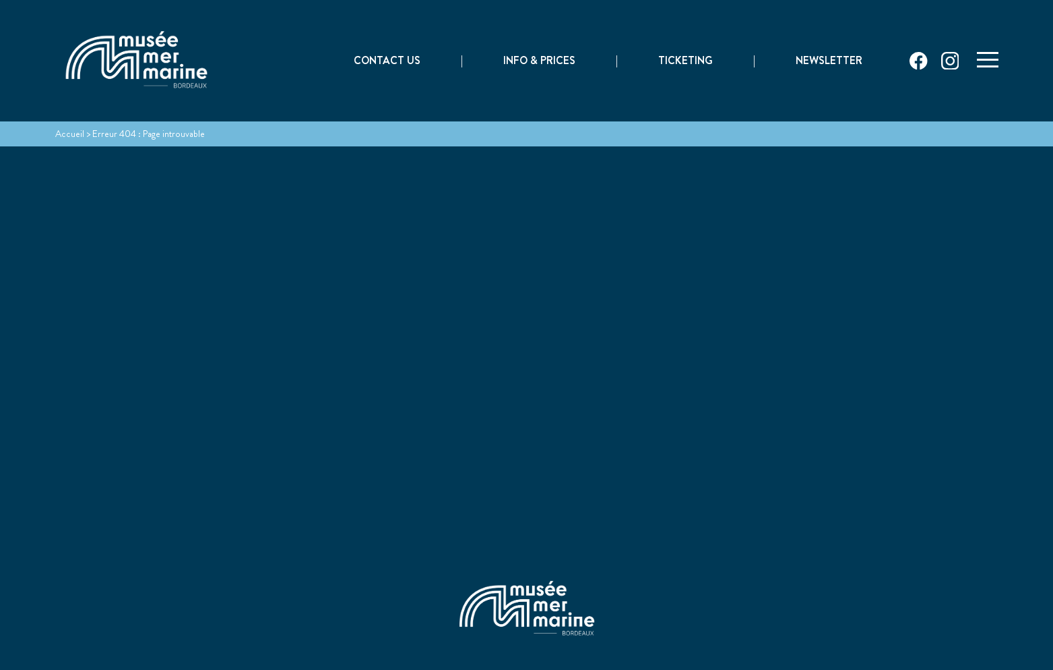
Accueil (69, 133)
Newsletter (829, 61)
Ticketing (685, 61)
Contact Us (387, 61)
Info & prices (539, 61)
